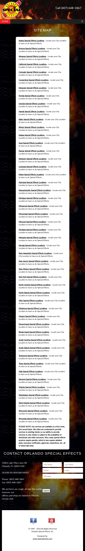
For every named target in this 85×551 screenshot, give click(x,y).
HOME (5, 21)
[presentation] (56, 483)
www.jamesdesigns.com (42, 539)
